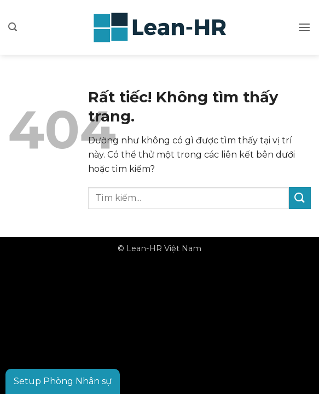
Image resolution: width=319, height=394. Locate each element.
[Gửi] (300, 197)
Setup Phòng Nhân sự (63, 381)
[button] (12, 27)
